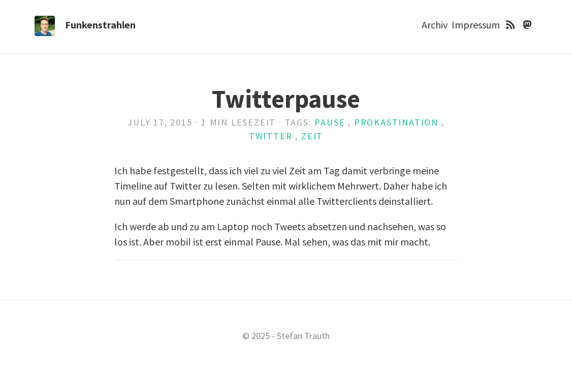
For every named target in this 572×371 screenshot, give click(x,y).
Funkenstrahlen (100, 24)
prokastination (396, 122)
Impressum (476, 24)
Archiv (435, 24)
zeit (312, 136)
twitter (271, 136)
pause (329, 122)
